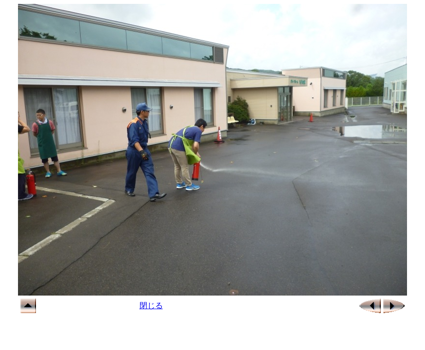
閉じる (151, 305)
